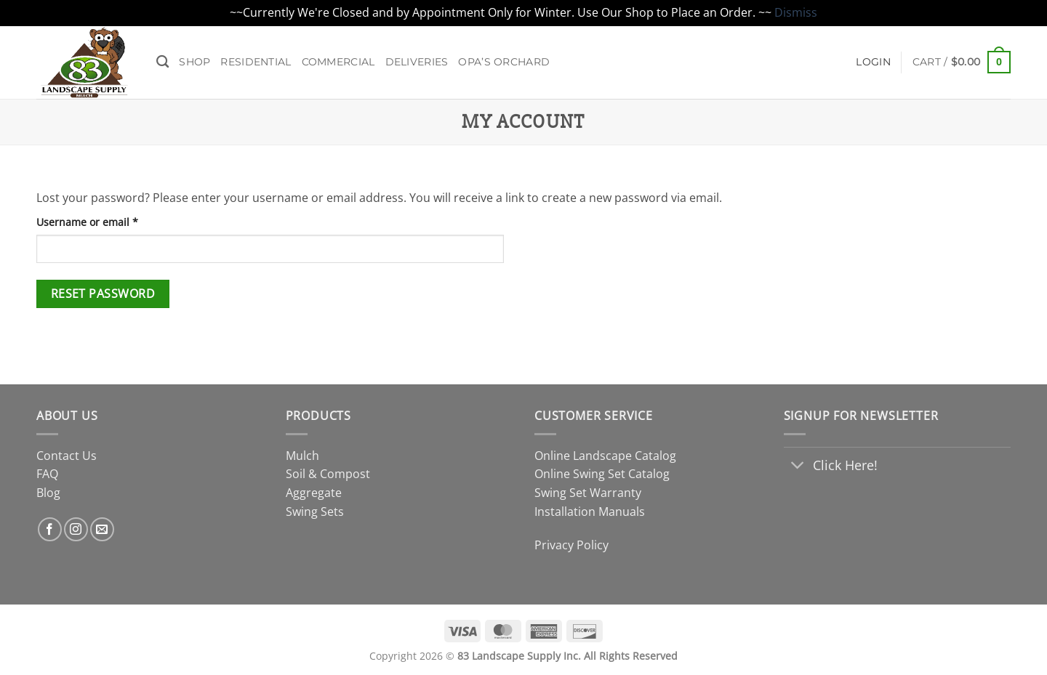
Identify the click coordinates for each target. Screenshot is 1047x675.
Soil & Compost (328, 474)
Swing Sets (315, 512)
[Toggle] (798, 466)
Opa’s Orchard (504, 61)
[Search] (162, 62)
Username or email (109, 221)
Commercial (338, 61)
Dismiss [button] (795, 12)
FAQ (47, 474)
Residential (255, 61)
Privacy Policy (571, 545)
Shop (194, 61)
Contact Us (66, 456)
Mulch (302, 456)
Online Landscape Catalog (605, 456)
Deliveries (417, 61)
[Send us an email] (102, 529)
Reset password (103, 294)
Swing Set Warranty (587, 493)
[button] (961, 62)
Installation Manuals (589, 512)
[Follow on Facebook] (50, 529)
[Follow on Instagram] (76, 529)
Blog (48, 493)
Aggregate (314, 493)
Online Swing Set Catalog (602, 474)
